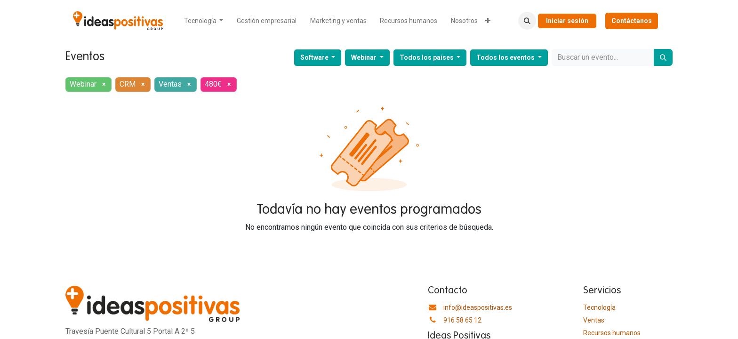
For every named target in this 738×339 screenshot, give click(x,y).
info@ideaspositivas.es (477, 307)
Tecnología (599, 307)
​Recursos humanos (612, 333)
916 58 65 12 (462, 320)
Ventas (593, 320)
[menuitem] (203, 21)
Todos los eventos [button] (506, 57)
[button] (527, 21)
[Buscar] (663, 57)
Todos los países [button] (427, 57)
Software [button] (315, 57)
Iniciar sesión (567, 20)
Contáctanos (631, 20)
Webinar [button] (364, 57)
